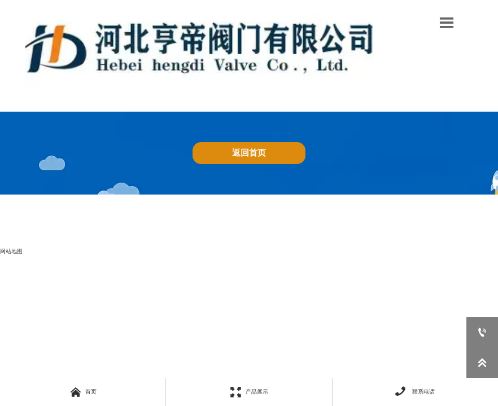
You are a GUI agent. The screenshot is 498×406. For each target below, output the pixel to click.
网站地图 (11, 251)
